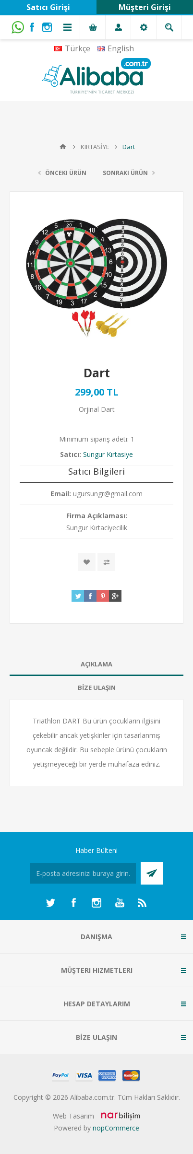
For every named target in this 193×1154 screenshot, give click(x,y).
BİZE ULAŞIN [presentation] (97, 687)
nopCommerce (116, 1127)
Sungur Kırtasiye (108, 454)
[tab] (96, 664)
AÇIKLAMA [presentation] (96, 664)
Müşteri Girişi (145, 7)
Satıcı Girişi (48, 7)
